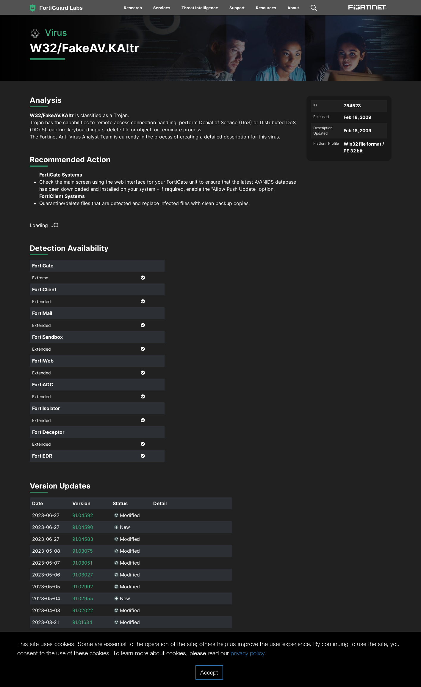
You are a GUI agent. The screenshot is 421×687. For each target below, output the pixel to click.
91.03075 (82, 551)
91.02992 (82, 587)
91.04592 (82, 515)
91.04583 (82, 539)
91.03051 (82, 563)
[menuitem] (133, 9)
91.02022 (82, 610)
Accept (209, 672)
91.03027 (82, 575)
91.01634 (82, 622)
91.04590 (82, 527)
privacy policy (248, 652)
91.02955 (82, 598)
